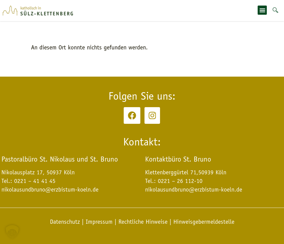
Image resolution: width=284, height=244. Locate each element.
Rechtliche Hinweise (143, 221)
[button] (262, 10)
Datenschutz (66, 221)
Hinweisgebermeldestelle (203, 221)
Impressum (99, 221)
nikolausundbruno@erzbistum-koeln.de (193, 189)
